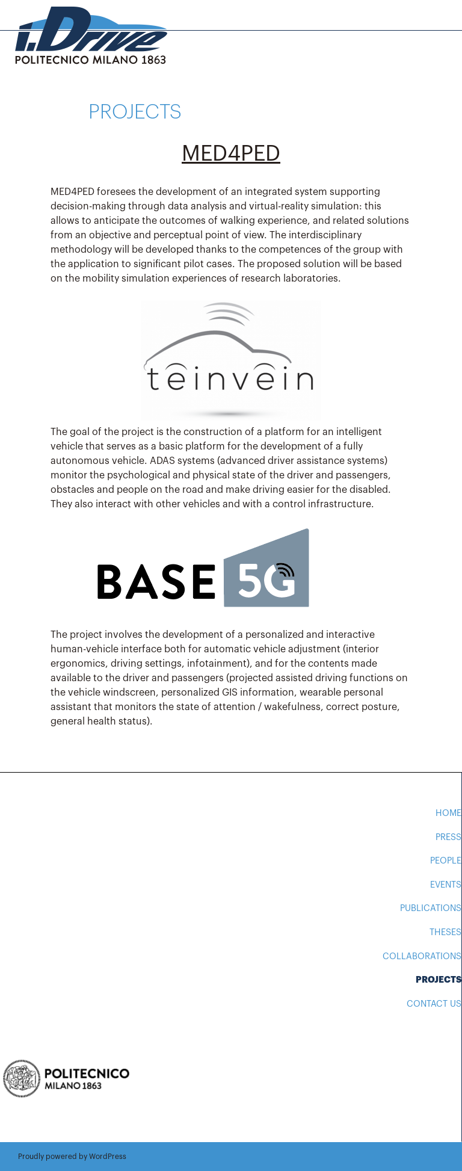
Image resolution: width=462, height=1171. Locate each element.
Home (448, 813)
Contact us (434, 1004)
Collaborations (422, 956)
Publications (430, 908)
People (445, 860)
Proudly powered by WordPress (72, 1156)
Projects (438, 979)
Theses (445, 932)
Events (445, 884)
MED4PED (231, 154)
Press (448, 837)
